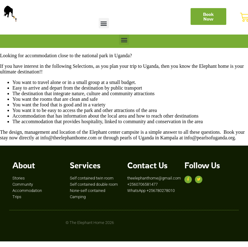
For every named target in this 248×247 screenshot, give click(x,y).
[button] (104, 23)
